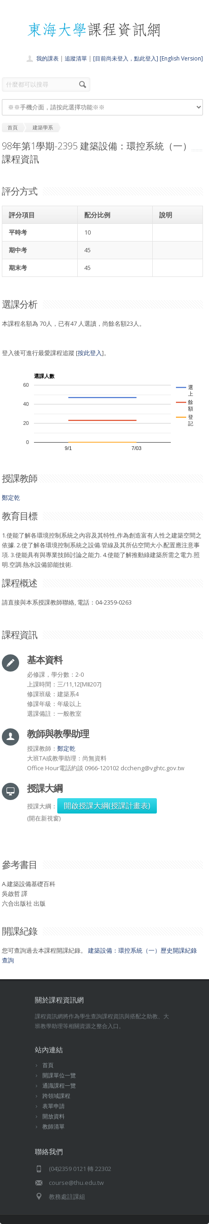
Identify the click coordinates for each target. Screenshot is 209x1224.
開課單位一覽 (59, 1075)
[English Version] (181, 58)
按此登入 (90, 353)
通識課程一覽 (59, 1085)
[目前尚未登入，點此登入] (125, 58)
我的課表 (47, 58)
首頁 (48, 1065)
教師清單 (53, 1126)
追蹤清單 (76, 58)
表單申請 (53, 1106)
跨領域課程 (56, 1096)
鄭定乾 (11, 497)
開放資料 (53, 1116)
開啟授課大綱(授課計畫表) (107, 805)
